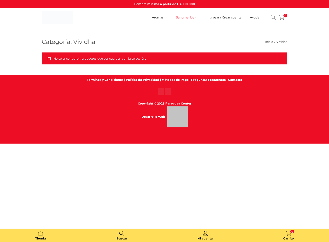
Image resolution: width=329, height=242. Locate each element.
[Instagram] (161, 91)
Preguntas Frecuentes (208, 80)
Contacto (235, 80)
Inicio (269, 42)
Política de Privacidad (142, 80)
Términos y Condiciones (105, 80)
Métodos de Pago (175, 80)
